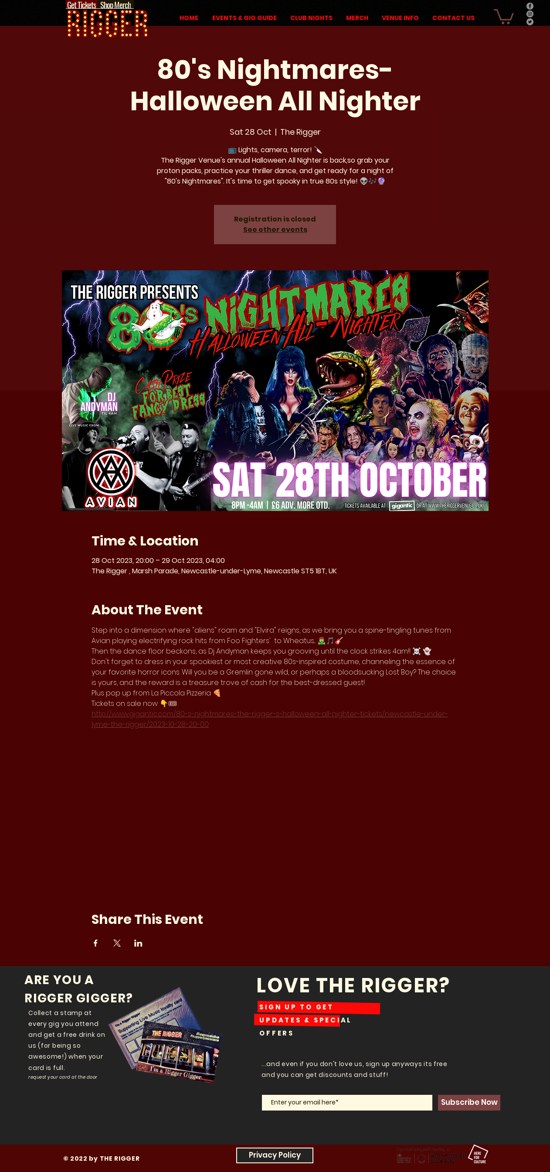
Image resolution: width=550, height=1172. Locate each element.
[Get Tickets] (81, 4)
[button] (504, 15)
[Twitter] (529, 21)
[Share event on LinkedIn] (138, 943)
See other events (275, 230)
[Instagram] (529, 13)
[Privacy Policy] (274, 1155)
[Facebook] (529, 6)
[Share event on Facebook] (96, 943)
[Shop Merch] (115, 4)
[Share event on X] (117, 943)
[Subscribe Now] (469, 1103)
